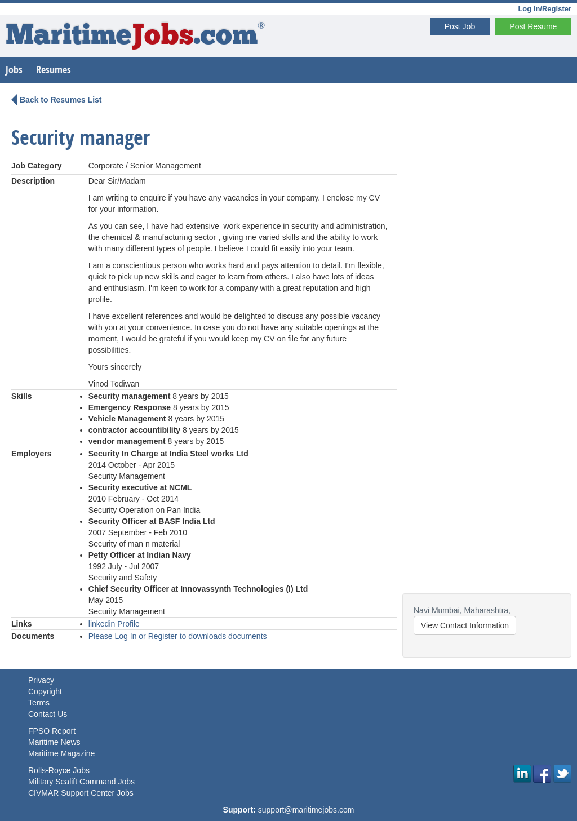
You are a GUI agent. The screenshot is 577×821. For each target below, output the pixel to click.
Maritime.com (135, 37)
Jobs (14, 70)
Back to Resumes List (61, 99)
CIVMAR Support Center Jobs (81, 792)
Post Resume (533, 26)
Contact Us (47, 713)
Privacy (41, 680)
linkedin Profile (114, 623)
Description (33, 180)
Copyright (45, 691)
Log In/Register (544, 9)
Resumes (53, 70)
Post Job (460, 26)
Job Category (36, 165)
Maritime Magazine (61, 753)
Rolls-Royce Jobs (59, 770)
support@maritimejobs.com (306, 809)
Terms (39, 702)
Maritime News (54, 742)
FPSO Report (52, 730)
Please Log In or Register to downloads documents (177, 636)
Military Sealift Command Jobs (81, 781)
